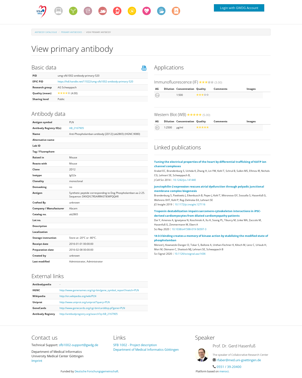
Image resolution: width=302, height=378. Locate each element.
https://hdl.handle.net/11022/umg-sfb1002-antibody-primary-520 (95, 81)
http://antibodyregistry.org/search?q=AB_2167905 (89, 314)
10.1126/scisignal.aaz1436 (190, 253)
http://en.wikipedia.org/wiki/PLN (78, 296)
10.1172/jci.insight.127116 (190, 204)
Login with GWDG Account (239, 8)
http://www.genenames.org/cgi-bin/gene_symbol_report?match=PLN (99, 290)
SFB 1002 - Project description (135, 345)
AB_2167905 (76, 128)
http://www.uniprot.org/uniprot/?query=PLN (85, 302)
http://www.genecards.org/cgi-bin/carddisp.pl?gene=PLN (92, 308)
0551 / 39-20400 (229, 367)
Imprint (36, 360)
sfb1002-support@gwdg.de (78, 345)
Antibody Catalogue (46, 32)
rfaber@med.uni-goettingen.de (239, 360)
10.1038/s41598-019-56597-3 (189, 229)
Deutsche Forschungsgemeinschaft (96, 371)
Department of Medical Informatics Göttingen (146, 349)
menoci (224, 371)
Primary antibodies (71, 32)
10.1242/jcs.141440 (184, 180)
